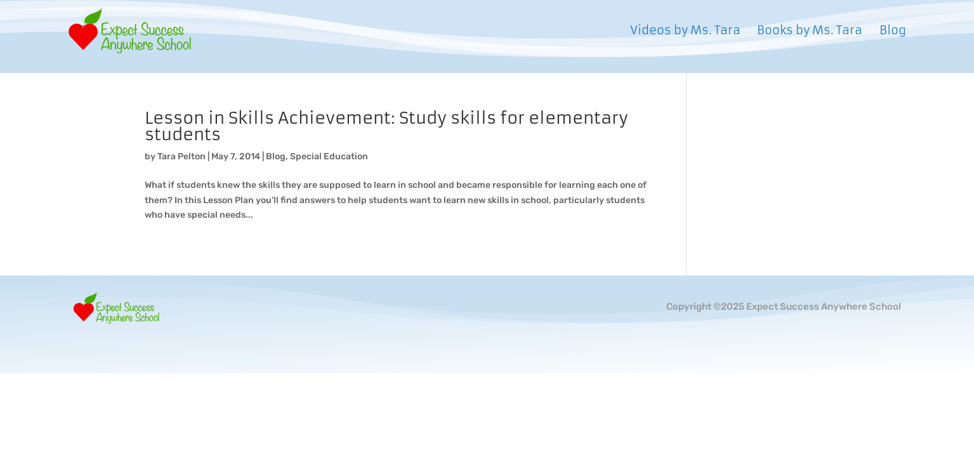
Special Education (329, 156)
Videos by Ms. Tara (685, 31)
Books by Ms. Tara (809, 31)
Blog (892, 31)
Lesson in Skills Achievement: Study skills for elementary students (386, 126)
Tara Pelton (181, 156)
